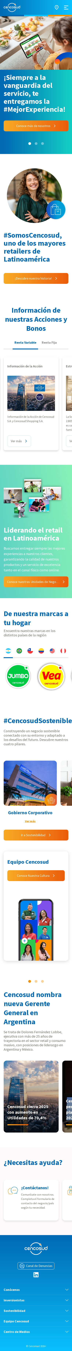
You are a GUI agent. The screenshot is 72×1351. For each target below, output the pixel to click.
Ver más (30, 821)
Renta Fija (49, 342)
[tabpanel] (36, 85)
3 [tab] (42, 143)
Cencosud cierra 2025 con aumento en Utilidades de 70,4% (27, 1112)
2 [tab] (36, 143)
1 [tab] (29, 143)
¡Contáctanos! (35, 1188)
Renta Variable (25, 342)
